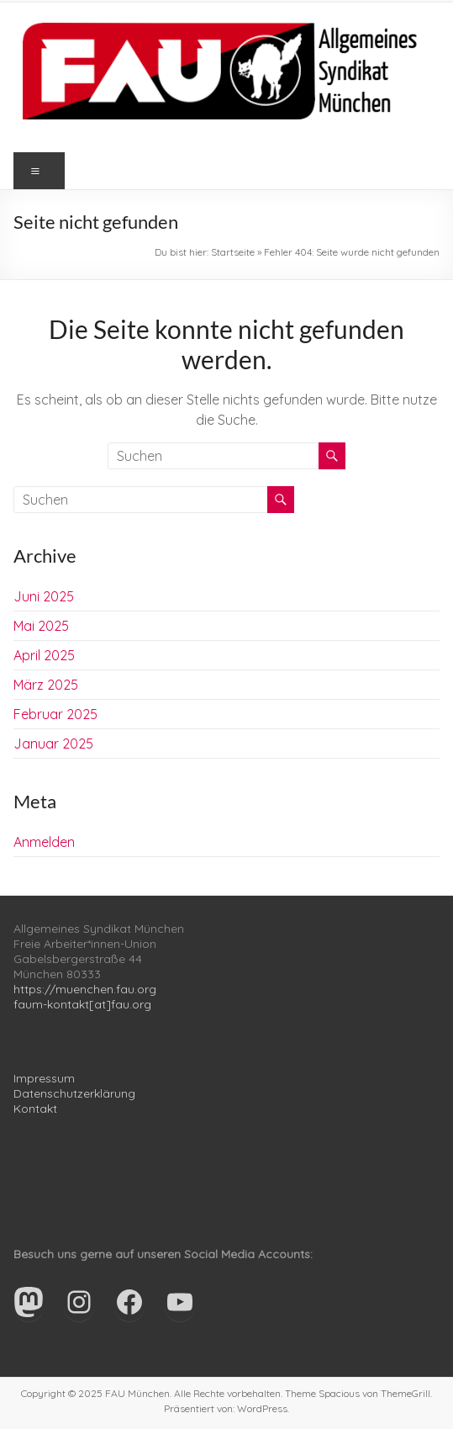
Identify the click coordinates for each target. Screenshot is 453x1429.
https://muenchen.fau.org (84, 989)
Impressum (44, 1078)
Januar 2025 (53, 743)
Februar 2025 (55, 714)
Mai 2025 (41, 625)
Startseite (233, 252)
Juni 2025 (43, 596)
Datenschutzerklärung (74, 1093)
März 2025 (45, 684)
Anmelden (44, 842)
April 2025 (44, 655)
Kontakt (35, 1108)
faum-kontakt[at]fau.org (82, 1004)
